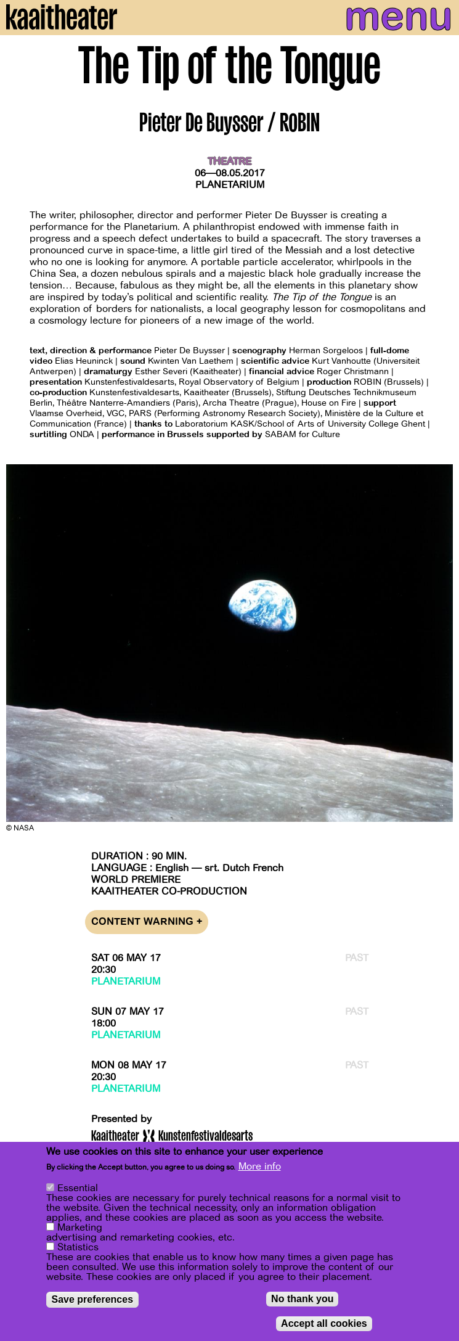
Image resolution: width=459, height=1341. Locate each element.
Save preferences (93, 1302)
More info (259, 1170)
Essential (77, 1191)
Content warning (146, 922)
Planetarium (229, 185)
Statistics (78, 1250)
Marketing (79, 1230)
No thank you (302, 1302)
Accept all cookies (324, 1326)
